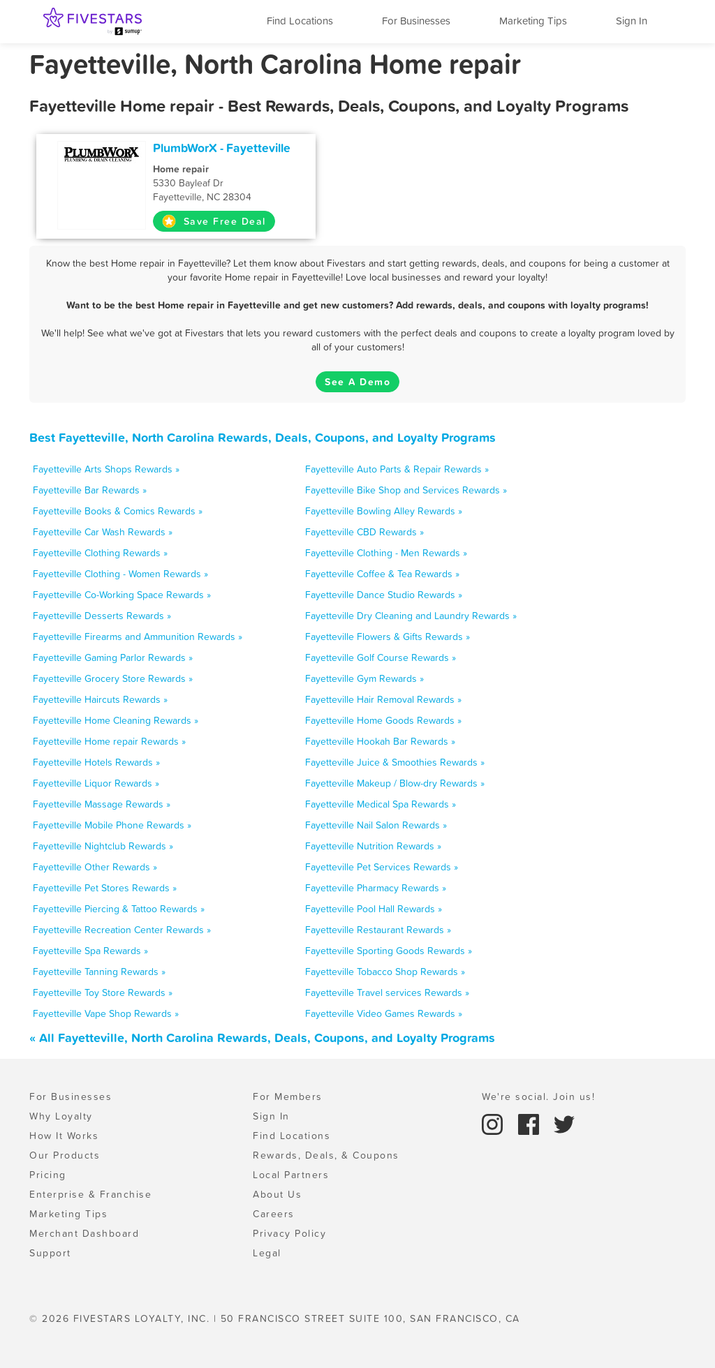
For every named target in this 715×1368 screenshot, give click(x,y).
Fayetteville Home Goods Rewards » (383, 720)
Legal (267, 1253)
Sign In (631, 21)
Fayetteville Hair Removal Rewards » (383, 699)
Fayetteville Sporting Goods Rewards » (388, 951)
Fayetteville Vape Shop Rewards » (106, 1013)
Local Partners (291, 1175)
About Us (277, 1194)
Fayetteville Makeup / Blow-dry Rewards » (395, 783)
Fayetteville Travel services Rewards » (387, 992)
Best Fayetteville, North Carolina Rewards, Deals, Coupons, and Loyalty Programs (262, 437)
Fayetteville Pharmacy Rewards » (375, 888)
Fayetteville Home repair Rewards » (109, 741)
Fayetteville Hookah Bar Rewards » (380, 741)
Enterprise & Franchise (90, 1194)
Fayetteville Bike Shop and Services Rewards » (406, 490)
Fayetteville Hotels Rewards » (96, 762)
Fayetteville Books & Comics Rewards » (117, 511)
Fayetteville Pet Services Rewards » (381, 867)
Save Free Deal (214, 221)
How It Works (63, 1136)
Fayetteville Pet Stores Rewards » (105, 888)
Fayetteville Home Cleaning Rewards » (115, 720)
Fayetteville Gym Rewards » (364, 678)
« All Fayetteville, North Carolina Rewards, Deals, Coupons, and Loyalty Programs (262, 1037)
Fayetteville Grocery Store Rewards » (113, 678)
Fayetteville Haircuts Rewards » (100, 699)
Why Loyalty (61, 1116)
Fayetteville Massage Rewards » (101, 804)
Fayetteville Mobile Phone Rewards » (112, 825)
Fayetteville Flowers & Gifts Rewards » (387, 637)
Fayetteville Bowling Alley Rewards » (383, 511)
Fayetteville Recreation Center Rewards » (122, 930)
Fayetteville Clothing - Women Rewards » (120, 574)
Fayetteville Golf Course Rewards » (380, 657)
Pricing (47, 1175)
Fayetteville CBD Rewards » (364, 532)
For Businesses (416, 21)
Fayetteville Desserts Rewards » (102, 616)
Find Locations (300, 21)
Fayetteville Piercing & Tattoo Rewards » (119, 909)
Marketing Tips (533, 21)
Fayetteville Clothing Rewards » (100, 553)
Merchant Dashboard (84, 1233)
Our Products (64, 1155)
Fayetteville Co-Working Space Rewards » (122, 595)
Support (50, 1253)
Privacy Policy (289, 1233)
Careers (274, 1214)
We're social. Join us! (538, 1096)
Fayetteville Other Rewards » (95, 867)
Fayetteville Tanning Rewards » (99, 972)
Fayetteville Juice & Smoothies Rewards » (395, 762)
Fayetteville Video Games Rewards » (383, 1013)
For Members (288, 1096)
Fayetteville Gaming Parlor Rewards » (113, 657)
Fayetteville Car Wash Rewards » (102, 532)
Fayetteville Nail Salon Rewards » (376, 825)
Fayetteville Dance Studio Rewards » (383, 595)
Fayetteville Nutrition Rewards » (373, 846)
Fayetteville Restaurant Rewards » (378, 930)
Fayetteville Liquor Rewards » (96, 783)
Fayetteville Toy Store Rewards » (102, 992)
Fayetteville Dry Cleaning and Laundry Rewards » (411, 616)
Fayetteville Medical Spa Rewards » (380, 804)
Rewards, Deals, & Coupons (326, 1155)
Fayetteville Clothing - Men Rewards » (386, 553)
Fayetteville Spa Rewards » (90, 951)
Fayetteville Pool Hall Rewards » (373, 909)
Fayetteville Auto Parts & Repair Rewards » (397, 469)
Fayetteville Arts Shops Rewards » (106, 469)
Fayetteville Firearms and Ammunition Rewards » (137, 637)
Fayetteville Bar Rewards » (90, 490)
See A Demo (357, 382)
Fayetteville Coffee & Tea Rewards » (382, 574)
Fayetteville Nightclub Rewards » (103, 846)
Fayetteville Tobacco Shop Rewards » (385, 972)
